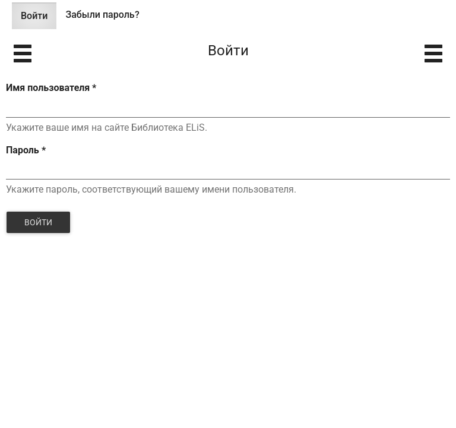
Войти (38, 19)
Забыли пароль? (102, 14)
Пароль (26, 150)
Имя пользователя (51, 87)
